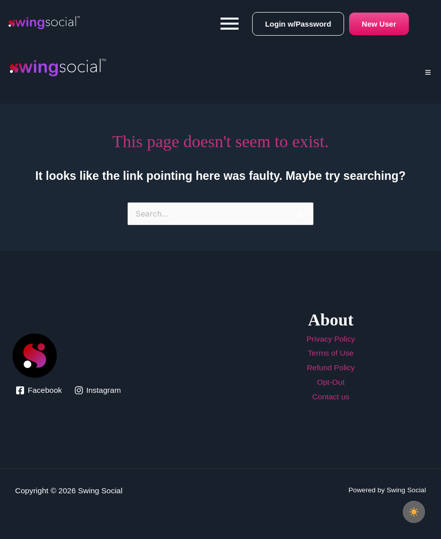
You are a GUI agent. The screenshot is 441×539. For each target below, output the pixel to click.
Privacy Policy (330, 339)
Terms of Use (331, 353)
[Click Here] (428, 68)
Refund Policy (331, 367)
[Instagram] (97, 390)
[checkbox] (414, 512)
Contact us (330, 396)
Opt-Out (331, 382)
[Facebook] (39, 390)
